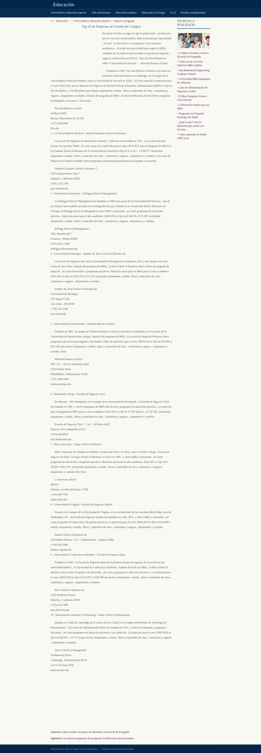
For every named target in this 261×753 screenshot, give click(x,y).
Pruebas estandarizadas (193, 12)
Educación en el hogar (153, 12)
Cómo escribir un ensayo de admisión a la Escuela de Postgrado (95, 732)
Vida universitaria (100, 12)
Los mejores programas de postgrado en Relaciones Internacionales (98, 738)
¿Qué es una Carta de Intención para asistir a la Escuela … (190, 126)
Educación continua (126, 12)
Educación (63, 4)
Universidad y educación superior (68, 12)
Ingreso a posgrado (124, 20)
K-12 (173, 12)
